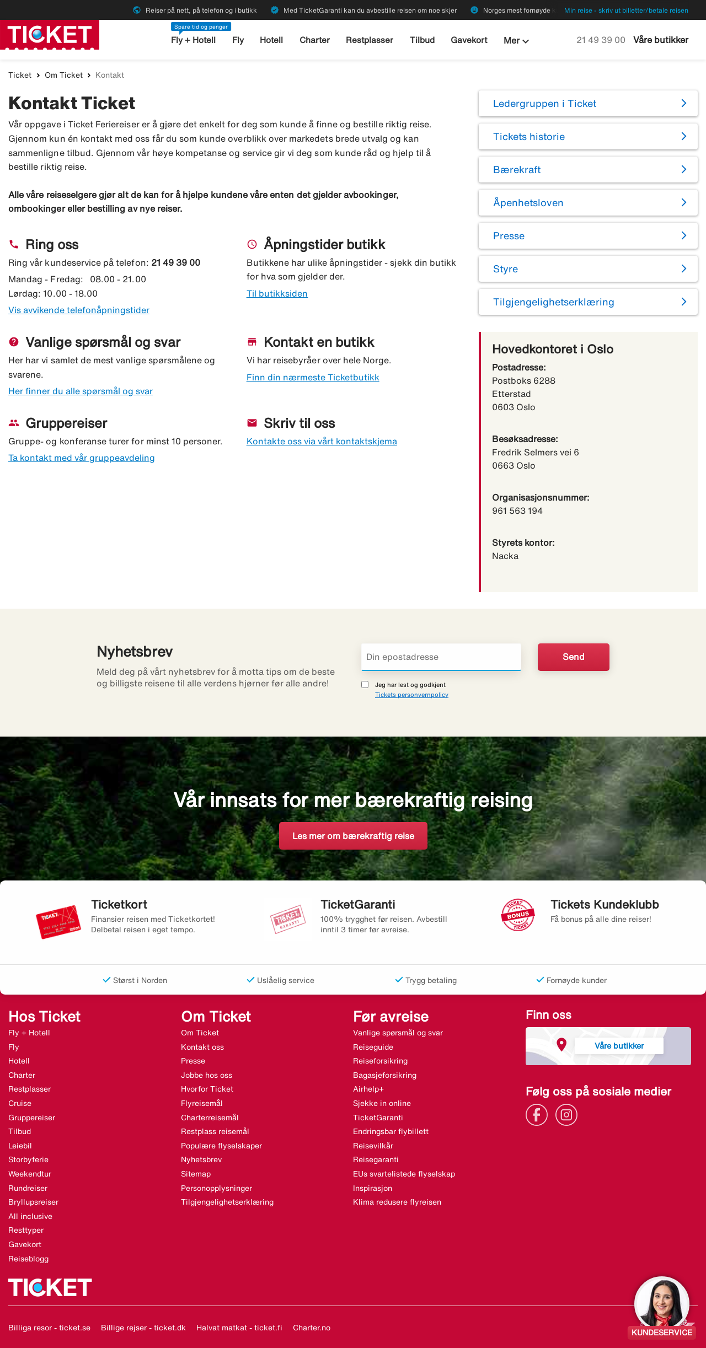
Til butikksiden (277, 293)
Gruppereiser (31, 1117)
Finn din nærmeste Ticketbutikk (313, 377)
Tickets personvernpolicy (411, 694)
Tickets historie (529, 136)
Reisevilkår (373, 1146)
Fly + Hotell (193, 40)
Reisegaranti (376, 1159)
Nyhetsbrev (201, 1159)
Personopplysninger (216, 1188)
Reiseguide (373, 1047)
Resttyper (26, 1230)
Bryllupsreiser (33, 1202)
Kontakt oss (202, 1047)
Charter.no (311, 1327)
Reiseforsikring (380, 1061)
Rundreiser (27, 1188)
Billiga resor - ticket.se (49, 1327)
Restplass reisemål (215, 1131)
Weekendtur (29, 1174)
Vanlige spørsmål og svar (398, 1032)
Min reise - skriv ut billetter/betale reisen (626, 10)
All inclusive (30, 1216)
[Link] (539, 1113)
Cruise (19, 1103)
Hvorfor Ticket (207, 1089)
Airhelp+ (368, 1089)
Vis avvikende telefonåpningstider (78, 309)
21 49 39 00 (602, 39)
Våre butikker (660, 39)
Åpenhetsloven (528, 202)
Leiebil (20, 1146)
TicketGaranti (378, 1117)
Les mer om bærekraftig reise (353, 835)
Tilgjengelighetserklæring (553, 302)
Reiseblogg (28, 1259)
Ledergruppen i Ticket (544, 103)
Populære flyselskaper (221, 1146)
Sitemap (196, 1174)
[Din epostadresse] (441, 657)
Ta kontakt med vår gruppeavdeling (81, 457)
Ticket (19, 75)
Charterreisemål (210, 1117)
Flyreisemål (202, 1103)
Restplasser (370, 40)
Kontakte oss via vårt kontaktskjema (322, 441)
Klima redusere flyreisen (397, 1202)
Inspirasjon (372, 1188)
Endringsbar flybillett (391, 1131)
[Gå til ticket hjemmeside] (49, 33)
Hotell (272, 40)
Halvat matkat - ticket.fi (239, 1327)
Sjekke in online (382, 1103)
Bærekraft (517, 169)
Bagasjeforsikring (384, 1075)
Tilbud (422, 40)
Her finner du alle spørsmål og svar (80, 390)
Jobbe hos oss (206, 1075)
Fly (238, 40)
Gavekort (469, 40)
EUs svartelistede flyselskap (404, 1174)
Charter (314, 40)
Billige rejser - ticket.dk (143, 1327)
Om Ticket (64, 75)
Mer (518, 41)
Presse (509, 235)
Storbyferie (28, 1159)
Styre (505, 268)
